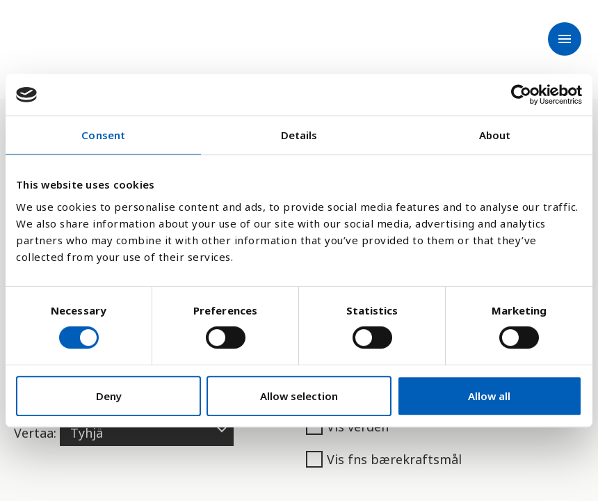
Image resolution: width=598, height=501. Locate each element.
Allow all (489, 396)
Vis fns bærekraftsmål (384, 459)
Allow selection (299, 396)
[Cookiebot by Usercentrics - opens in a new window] (521, 94)
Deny (109, 396)
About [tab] (495, 135)
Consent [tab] (103, 135)
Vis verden (347, 426)
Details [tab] (299, 135)
